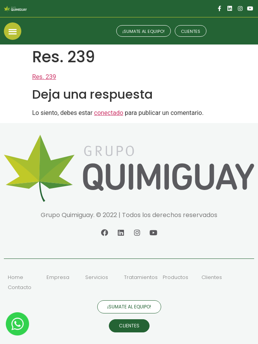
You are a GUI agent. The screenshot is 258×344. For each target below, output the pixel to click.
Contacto (19, 287)
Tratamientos (141, 277)
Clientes (211, 277)
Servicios (96, 277)
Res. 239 (44, 76)
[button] (12, 31)
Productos (175, 277)
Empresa (57, 277)
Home (15, 277)
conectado (108, 112)
